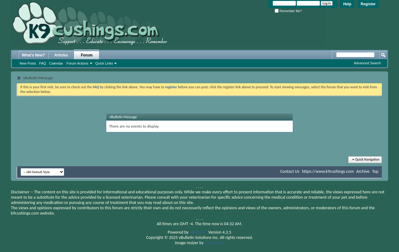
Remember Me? (288, 11)
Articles (61, 55)
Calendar (56, 63)
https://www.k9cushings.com (328, 171)
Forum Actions (77, 63)
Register (368, 4)
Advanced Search (367, 63)
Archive (362, 171)
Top (375, 171)
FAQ (42, 63)
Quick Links (104, 63)
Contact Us (290, 171)
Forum (87, 55)
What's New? (33, 55)
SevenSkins (214, 242)
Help (347, 4)
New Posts (28, 63)
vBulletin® (198, 232)
